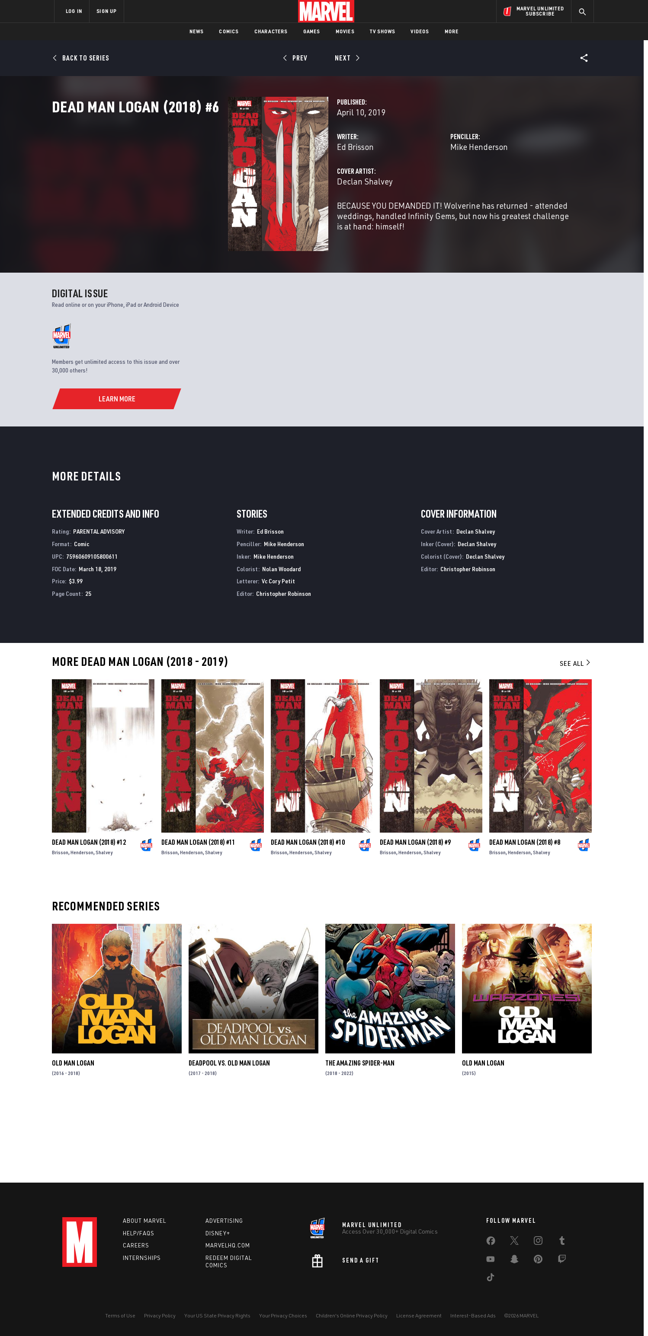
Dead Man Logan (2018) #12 (89, 920)
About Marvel (144, 1220)
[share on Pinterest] (538, 1260)
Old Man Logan (73, 1141)
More (452, 31)
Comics (228, 31)
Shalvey (104, 931)
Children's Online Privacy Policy (352, 1315)
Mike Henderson (417, 185)
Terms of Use (120, 1315)
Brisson (60, 931)
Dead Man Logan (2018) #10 (308, 920)
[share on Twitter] (514, 1242)
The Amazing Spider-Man (360, 1141)
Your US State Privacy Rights (217, 1315)
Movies (345, 31)
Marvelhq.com (227, 1245)
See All (576, 742)
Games (311, 31)
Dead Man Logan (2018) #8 (524, 920)
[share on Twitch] (562, 1260)
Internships (142, 1258)
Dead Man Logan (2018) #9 (415, 920)
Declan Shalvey (241, 219)
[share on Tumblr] (562, 1242)
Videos (420, 31)
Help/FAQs (138, 1233)
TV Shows (382, 31)
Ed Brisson (232, 185)
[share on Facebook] (490, 1242)
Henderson (82, 931)
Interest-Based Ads (473, 1315)
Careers (136, 1245)
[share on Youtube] (490, 1260)
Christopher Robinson (283, 672)
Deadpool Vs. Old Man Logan (229, 1141)
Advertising (224, 1220)
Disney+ (217, 1233)
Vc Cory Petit (278, 659)
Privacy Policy (160, 1315)
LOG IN (74, 11)
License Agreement (419, 1315)
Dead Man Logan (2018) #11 (198, 920)
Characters (271, 31)
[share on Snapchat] (514, 1260)
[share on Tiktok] (490, 1279)
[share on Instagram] (538, 1242)
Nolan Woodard (281, 647)
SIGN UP (106, 11)
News (196, 31)
